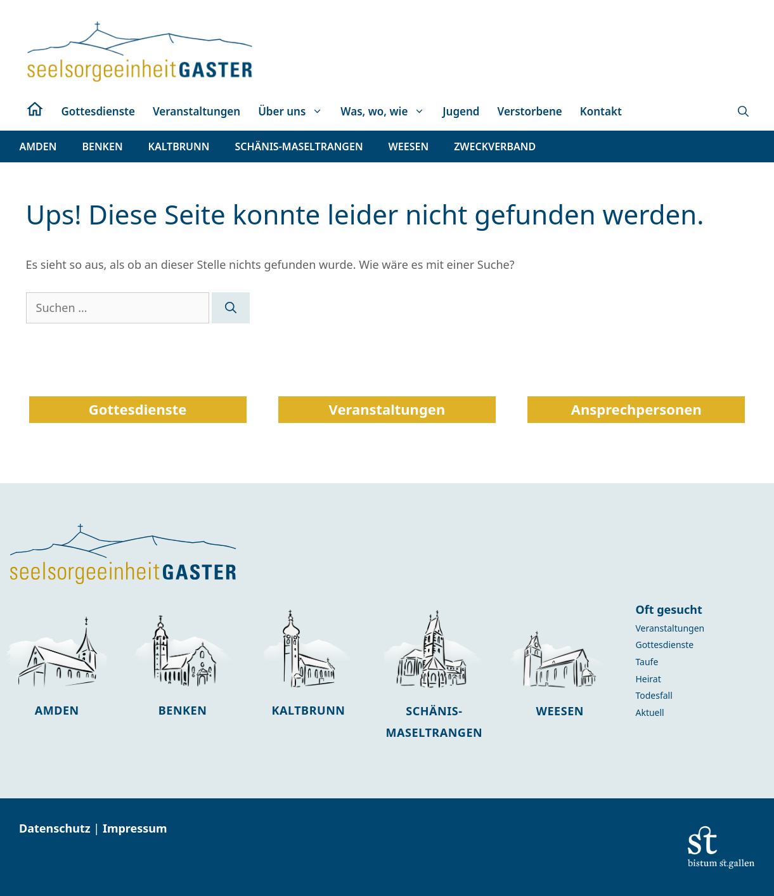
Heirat (648, 679)
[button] (743, 112)
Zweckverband (495, 146)
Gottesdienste (98, 111)
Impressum (135, 828)
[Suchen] (231, 307)
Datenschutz (56, 828)
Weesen (560, 710)
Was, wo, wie (387, 112)
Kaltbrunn (308, 710)
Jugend (460, 111)
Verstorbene (530, 111)
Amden (57, 710)
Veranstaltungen (196, 111)
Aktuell (649, 712)
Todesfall (653, 695)
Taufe (646, 662)
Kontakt (601, 111)
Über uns (295, 112)
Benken (182, 710)
